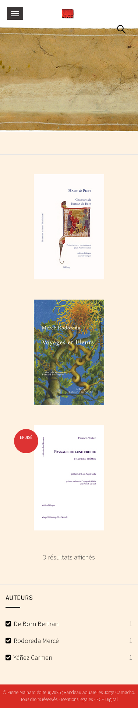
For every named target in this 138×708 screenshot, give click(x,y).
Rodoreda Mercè (36, 640)
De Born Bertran (36, 623)
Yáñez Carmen (33, 657)
